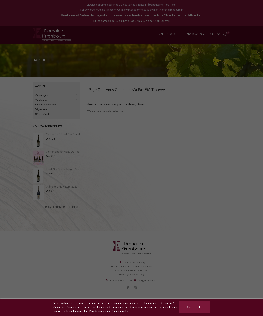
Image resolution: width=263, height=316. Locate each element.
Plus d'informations (99, 311)
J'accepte (194, 307)
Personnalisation (120, 311)
